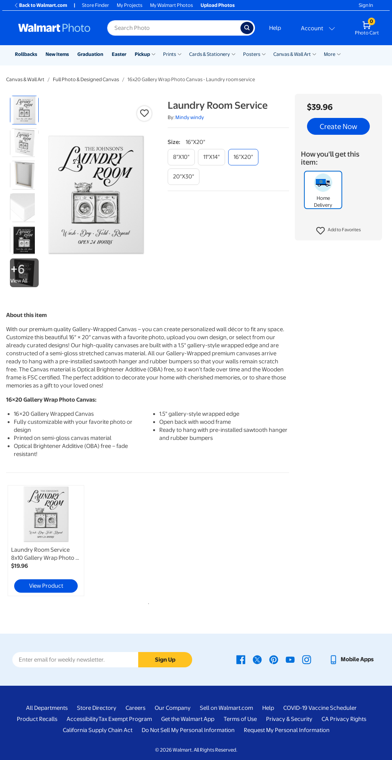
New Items (57, 54)
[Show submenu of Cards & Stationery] (233, 53)
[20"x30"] (183, 176)
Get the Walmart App (187, 719)
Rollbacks (26, 54)
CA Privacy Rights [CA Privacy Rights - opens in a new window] (344, 719)
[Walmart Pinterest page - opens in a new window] (273, 659)
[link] (46, 540)
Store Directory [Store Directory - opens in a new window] (96, 707)
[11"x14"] (211, 157)
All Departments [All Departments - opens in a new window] (47, 707)
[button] (339, 230)
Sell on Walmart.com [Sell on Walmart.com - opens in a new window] (226, 707)
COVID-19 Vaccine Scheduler (320, 707)
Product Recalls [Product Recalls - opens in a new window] (37, 719)
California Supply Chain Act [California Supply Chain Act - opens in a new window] (97, 730)
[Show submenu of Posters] (263, 53)
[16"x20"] (243, 157)
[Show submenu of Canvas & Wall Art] (314, 53)
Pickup (142, 54)
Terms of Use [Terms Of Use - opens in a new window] (240, 719)
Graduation (90, 54)
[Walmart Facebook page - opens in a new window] (240, 659)
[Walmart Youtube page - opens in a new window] (290, 659)
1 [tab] (147, 602)
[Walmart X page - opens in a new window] (257, 659)
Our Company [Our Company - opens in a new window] (173, 707)
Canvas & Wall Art (292, 54)
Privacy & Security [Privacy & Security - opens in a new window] (289, 719)
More (329, 54)
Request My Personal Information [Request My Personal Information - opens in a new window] (287, 730)
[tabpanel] (53, 540)
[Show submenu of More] (338, 53)
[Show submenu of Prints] (179, 53)
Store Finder (95, 5)
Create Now (338, 126)
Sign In (366, 5)
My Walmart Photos (171, 5)
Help (275, 28)
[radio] (24, 110)
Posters (251, 54)
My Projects (129, 5)
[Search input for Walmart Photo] (173, 28)
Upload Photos (218, 5)
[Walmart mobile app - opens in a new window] (351, 659)
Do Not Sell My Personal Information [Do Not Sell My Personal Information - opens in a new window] (188, 730)
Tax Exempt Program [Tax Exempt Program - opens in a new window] (125, 719)
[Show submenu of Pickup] (153, 53)
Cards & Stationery (209, 54)
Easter (119, 54)
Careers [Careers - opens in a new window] (135, 707)
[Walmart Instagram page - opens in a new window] (306, 659)
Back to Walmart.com (40, 5)
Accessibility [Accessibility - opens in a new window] (82, 719)
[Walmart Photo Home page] (54, 28)
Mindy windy (189, 117)
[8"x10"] (181, 157)
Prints (169, 54)
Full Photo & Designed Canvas (86, 79)
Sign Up (165, 659)
